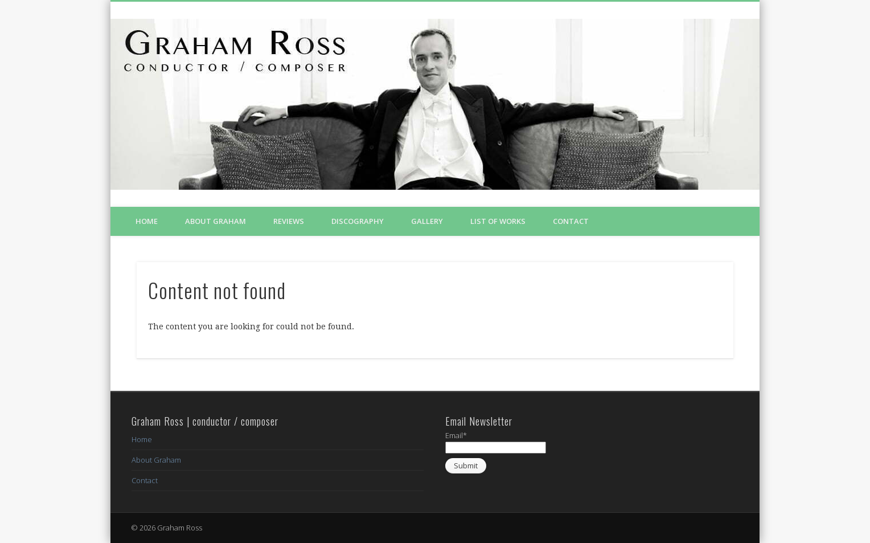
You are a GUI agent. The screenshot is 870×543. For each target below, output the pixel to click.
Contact (571, 221)
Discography (357, 221)
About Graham (215, 221)
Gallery (427, 221)
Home (147, 221)
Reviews (288, 221)
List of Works (498, 221)
